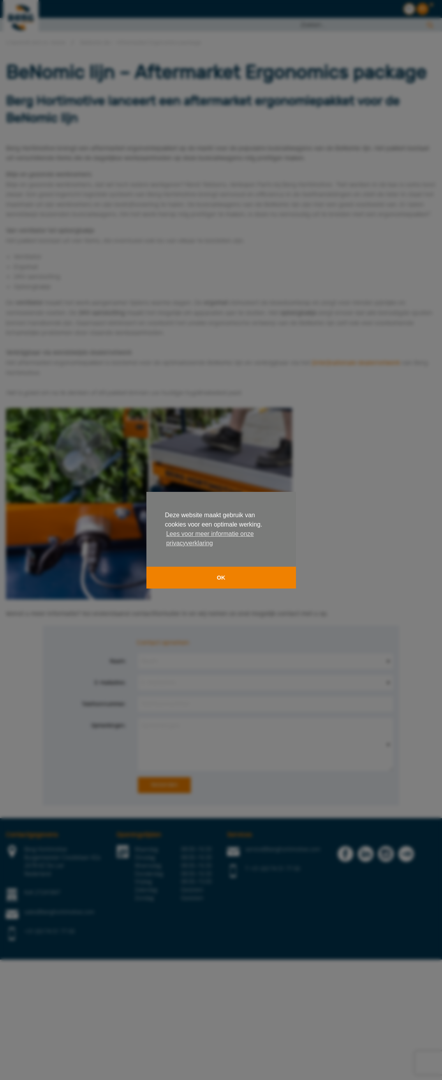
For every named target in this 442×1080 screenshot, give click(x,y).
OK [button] (221, 577)
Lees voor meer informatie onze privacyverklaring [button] (210, 538)
